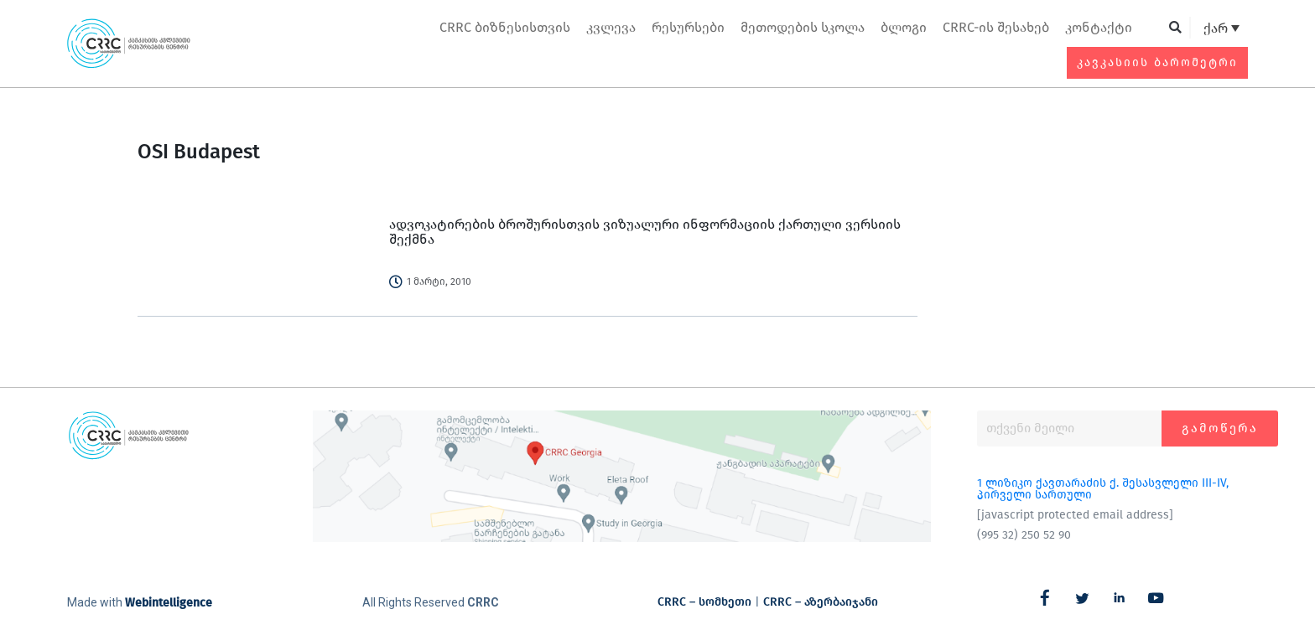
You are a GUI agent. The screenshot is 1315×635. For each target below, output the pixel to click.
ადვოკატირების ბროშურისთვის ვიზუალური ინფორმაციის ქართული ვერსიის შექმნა (645, 231)
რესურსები (688, 27)
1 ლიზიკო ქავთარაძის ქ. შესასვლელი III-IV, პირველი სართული (1103, 489)
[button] (1175, 28)
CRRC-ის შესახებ (996, 27)
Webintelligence (168, 603)
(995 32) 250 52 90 (1024, 535)
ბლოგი (904, 27)
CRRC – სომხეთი (704, 602)
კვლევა (611, 27)
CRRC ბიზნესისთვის (504, 27)
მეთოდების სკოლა (803, 27)
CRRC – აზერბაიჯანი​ (820, 602)
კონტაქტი (1098, 27)
